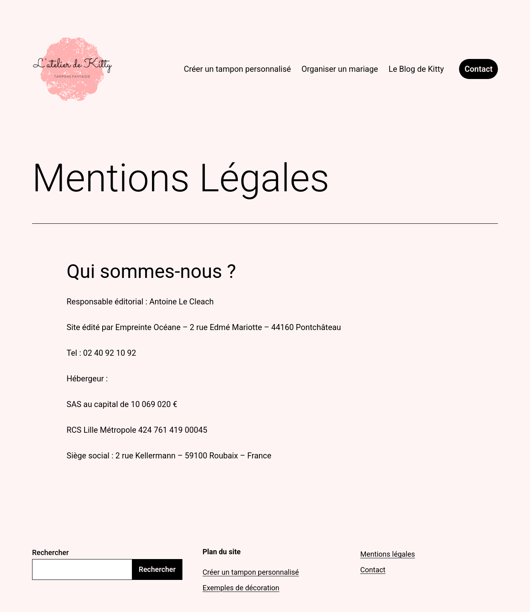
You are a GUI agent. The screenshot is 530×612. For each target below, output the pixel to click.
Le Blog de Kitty (416, 69)
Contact (479, 69)
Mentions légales (387, 554)
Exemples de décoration (240, 588)
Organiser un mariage (339, 69)
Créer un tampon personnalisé (237, 69)
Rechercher (50, 552)
